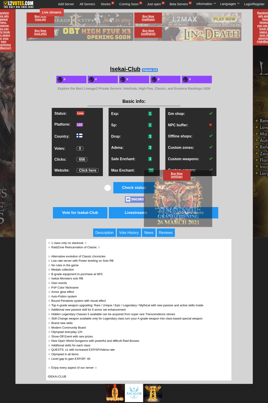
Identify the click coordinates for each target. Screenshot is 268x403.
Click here (87, 170)
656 (82, 159)
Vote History (129, 233)
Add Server (66, 4)
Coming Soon (129, 4)
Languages (230, 4)
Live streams (52, 12)
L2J (79, 124)
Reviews (166, 233)
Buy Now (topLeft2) (40, 32)
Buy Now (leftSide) (176, 175)
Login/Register (254, 4)
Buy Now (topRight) (148, 18)
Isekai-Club (125, 69)
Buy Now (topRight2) (148, 32)
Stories (106, 4)
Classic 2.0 (150, 70)
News (148, 233)
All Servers (87, 4)
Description (104, 233)
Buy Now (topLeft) (40, 18)
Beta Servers (179, 4)
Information (206, 4)
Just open (154, 4)
